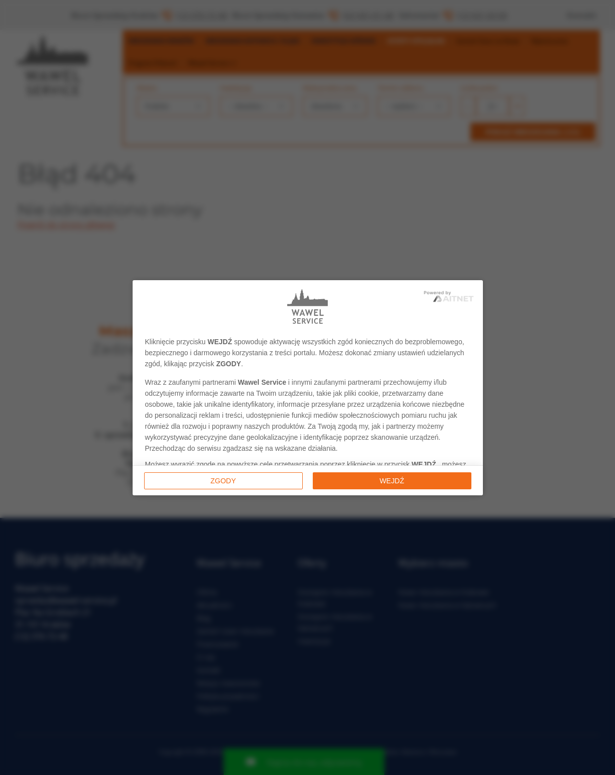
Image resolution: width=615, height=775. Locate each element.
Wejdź (391, 481)
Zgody (223, 481)
